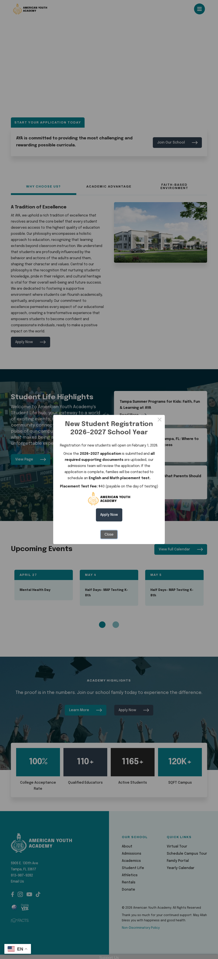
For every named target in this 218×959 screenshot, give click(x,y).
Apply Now (109, 515)
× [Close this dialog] (159, 420)
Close (109, 534)
